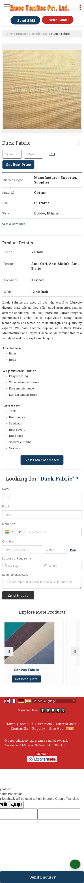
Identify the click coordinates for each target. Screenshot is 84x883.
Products (22, 33)
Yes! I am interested (42, 460)
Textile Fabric (40, 33)
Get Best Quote (42, 679)
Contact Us (19, 728)
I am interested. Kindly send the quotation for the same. (42, 583)
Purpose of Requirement (17, 558)
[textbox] (33, 154)
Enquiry (38, 728)
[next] (75, 651)
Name (6, 489)
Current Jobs (66, 724)
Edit (52, 154)
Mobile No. (9, 524)
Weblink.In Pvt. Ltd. (52, 745)
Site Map (56, 728)
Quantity (7, 541)
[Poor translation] (16, 805)
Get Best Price (18, 164)
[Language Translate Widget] (54, 700)
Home (8, 33)
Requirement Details (15, 574)
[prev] (8, 651)
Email (5, 506)
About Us (27, 724)
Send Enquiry (42, 877)
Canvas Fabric (42, 669)
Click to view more (13, 223)
